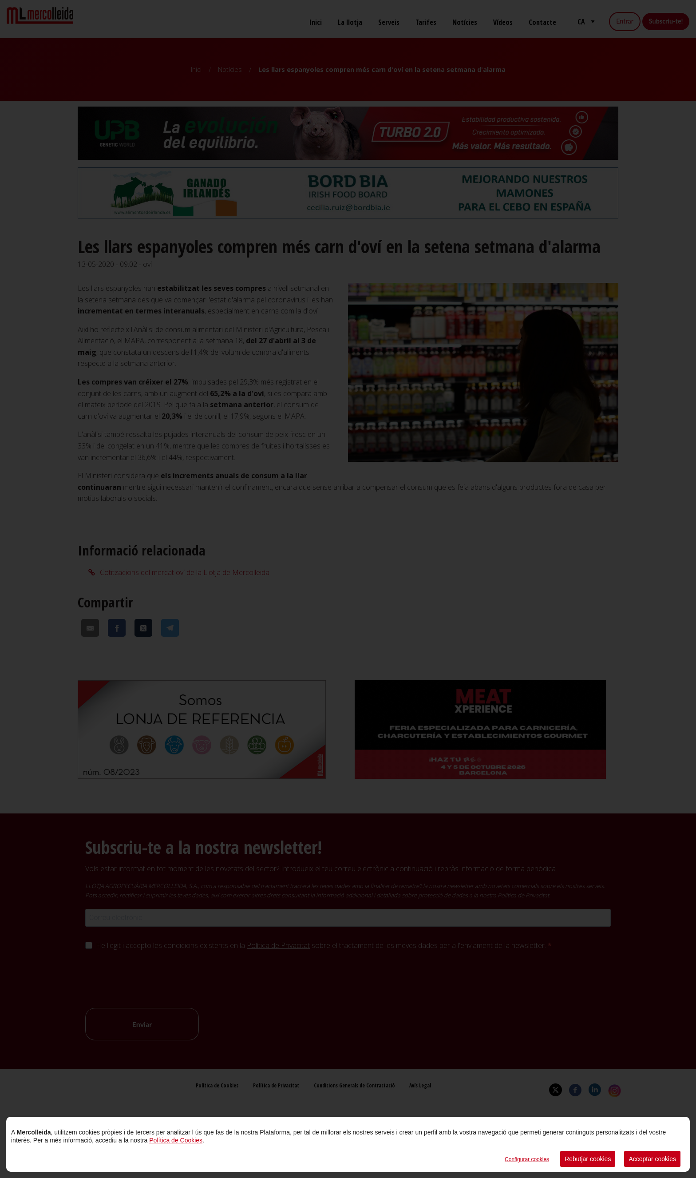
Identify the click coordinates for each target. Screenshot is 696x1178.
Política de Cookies (175, 1140)
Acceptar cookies (652, 1158)
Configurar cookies (527, 1159)
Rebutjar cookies (588, 1158)
